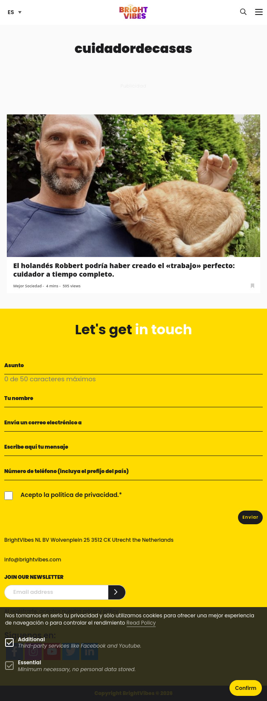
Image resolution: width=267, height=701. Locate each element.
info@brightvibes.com (32, 559)
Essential (29, 662)
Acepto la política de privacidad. (69, 495)
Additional (31, 639)
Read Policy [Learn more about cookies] (141, 622)
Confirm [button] (245, 688)
